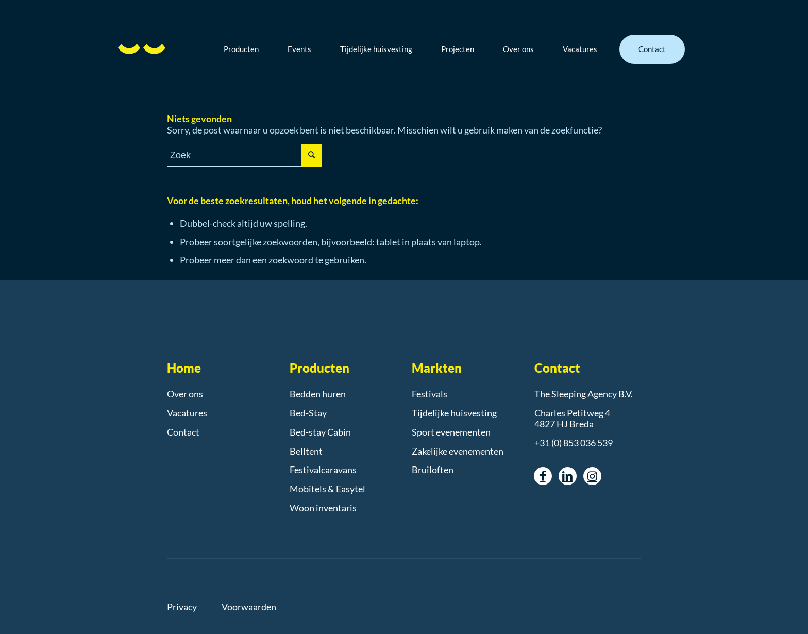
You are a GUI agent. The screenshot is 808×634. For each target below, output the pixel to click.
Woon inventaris (323, 507)
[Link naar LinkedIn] (568, 476)
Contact (183, 432)
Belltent (306, 451)
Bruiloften (432, 469)
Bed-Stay (308, 413)
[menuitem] (249, 49)
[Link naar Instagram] (592, 476)
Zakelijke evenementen (457, 451)
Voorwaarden (249, 606)
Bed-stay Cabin (320, 432)
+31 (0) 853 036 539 (573, 442)
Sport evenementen (451, 432)
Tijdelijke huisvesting (454, 413)
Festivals (429, 393)
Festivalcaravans (323, 469)
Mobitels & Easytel (327, 488)
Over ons (185, 393)
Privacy (182, 606)
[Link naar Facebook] (543, 476)
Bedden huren (318, 393)
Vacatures (187, 413)
